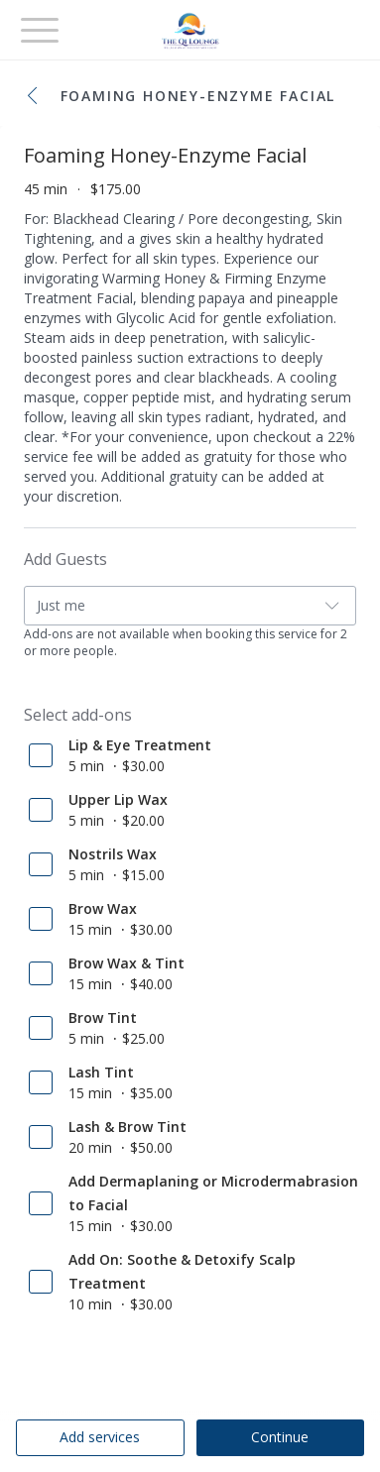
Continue (280, 1436)
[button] (38, 97)
